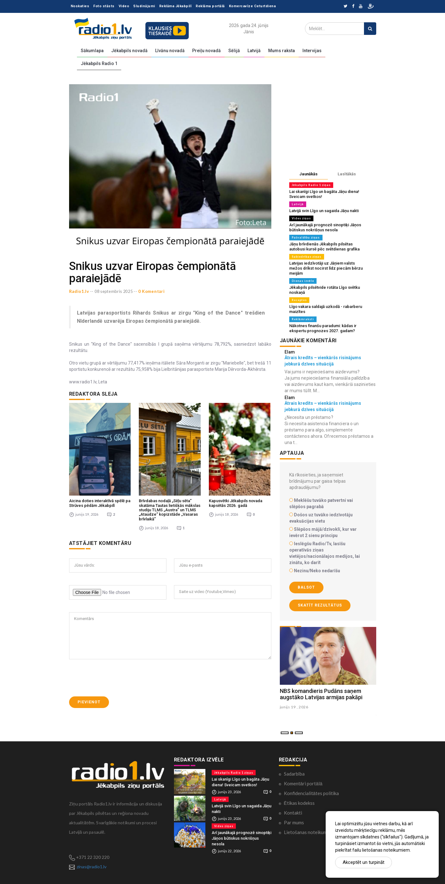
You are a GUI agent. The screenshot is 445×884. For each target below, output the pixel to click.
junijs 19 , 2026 (294, 707)
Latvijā (254, 50)
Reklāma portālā (210, 6)
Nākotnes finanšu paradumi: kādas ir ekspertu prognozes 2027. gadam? (322, 328)
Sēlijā (234, 50)
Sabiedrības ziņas (307, 256)
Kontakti (293, 812)
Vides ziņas (301, 218)
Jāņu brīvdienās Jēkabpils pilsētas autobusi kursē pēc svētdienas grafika (324, 246)
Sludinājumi (144, 6)
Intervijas (312, 50)
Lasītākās (347, 174)
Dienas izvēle (303, 281)
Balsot (306, 587)
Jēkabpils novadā (129, 50)
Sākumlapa (92, 50)
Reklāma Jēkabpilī (175, 6)
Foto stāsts (104, 6)
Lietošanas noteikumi (306, 832)
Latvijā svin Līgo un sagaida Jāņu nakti (324, 210)
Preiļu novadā (206, 50)
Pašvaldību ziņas (306, 237)
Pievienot (89, 671)
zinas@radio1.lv (91, 866)
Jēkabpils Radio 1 (99, 63)
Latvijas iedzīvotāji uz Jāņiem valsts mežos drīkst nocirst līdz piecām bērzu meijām (326, 268)
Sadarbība (294, 774)
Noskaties (80, 6)
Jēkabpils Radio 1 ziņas (311, 185)
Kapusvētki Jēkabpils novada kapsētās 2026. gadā (235, 472)
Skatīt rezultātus (320, 605)
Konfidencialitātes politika (311, 793)
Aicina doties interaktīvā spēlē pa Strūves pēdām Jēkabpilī (99, 472)
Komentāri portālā (303, 783)
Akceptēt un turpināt (363, 862)
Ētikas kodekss (299, 803)
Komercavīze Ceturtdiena (252, 6)
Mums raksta (281, 50)
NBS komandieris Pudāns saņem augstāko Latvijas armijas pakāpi (321, 694)
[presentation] (117, 647)
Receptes (299, 300)
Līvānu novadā (170, 50)
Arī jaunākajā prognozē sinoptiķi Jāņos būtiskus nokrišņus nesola (325, 227)
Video (124, 6)
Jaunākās (308, 174)
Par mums (294, 822)
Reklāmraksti (303, 319)
